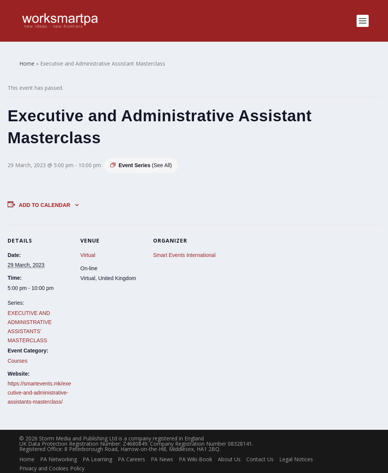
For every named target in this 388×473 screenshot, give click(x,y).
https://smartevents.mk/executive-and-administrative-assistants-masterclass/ (39, 381)
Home (26, 447)
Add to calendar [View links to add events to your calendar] (44, 193)
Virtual (87, 243)
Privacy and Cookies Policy (51, 456)
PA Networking (58, 447)
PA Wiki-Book (195, 447)
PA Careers (131, 447)
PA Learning (97, 447)
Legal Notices (296, 447)
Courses (17, 349)
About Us (229, 447)
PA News (162, 447)
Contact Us (260, 447)
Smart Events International (184, 243)
